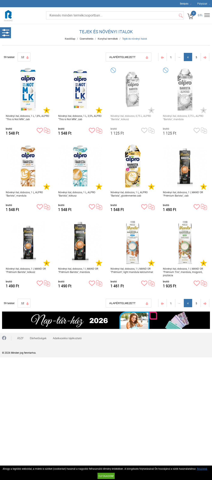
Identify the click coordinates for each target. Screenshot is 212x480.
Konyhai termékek (108, 38)
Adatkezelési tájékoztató (67, 338)
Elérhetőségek (38, 338)
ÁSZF (20, 338)
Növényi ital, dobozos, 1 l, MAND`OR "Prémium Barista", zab (183, 194)
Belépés (184, 3)
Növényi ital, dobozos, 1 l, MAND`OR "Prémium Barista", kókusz (26, 270)
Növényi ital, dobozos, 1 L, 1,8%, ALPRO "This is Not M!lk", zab (27, 117)
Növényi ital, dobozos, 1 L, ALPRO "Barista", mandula (24, 194)
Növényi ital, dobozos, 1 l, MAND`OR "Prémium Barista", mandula (78, 270)
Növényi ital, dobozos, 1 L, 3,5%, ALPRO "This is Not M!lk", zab (79, 117)
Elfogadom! (106, 476)
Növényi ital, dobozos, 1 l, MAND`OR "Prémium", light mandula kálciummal (132, 270)
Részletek (202, 468)
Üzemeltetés (86, 38)
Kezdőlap (70, 38)
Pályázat (202, 3)
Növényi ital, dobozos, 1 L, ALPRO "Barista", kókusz (76, 194)
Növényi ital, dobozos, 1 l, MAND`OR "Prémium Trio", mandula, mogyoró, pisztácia (183, 272)
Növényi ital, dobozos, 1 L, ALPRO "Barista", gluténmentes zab (129, 194)
